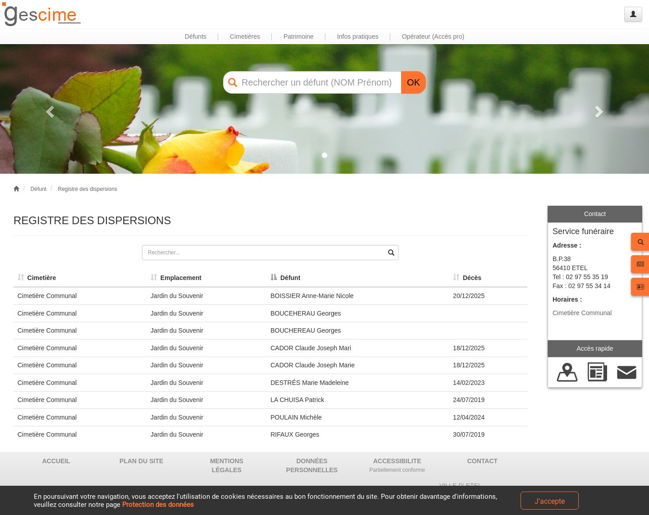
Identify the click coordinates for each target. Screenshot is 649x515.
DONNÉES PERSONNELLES (312, 465)
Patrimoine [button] (298, 36)
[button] (48, 109)
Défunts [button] (195, 36)
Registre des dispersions (87, 189)
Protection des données (158, 505)
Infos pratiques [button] (358, 36)
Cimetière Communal (582, 312)
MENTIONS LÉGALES (226, 465)
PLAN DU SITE (141, 461)
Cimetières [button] (245, 36)
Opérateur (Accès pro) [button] (433, 36)
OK (413, 82)
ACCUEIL (56, 461)
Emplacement (176, 277)
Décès (467, 277)
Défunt (38, 189)
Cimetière (37, 277)
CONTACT (482, 461)
